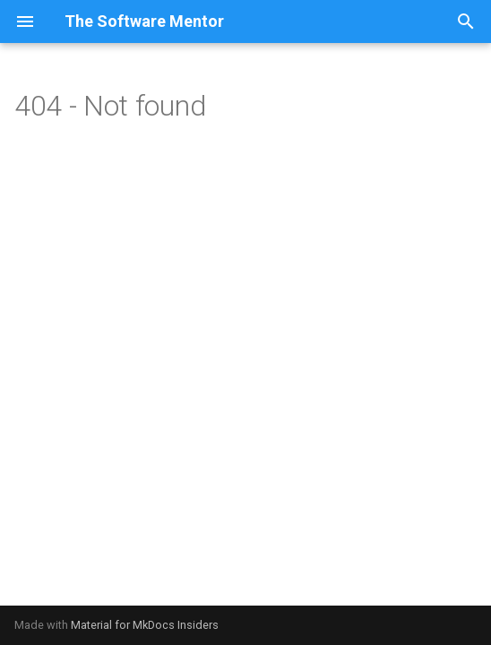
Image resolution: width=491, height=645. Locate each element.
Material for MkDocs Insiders (145, 625)
